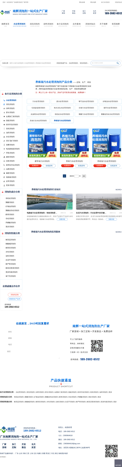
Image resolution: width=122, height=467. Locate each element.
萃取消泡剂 (10, 153)
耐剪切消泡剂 (11, 248)
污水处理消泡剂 (38, 101)
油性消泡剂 (10, 256)
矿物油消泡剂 (11, 206)
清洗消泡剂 (83, 63)
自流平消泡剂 (11, 260)
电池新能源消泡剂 (13, 149)
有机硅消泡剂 (11, 198)
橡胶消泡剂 (10, 173)
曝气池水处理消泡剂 (86, 101)
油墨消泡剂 (10, 169)
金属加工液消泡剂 (13, 116)
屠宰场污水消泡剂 (42, 161)
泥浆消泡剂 (10, 161)
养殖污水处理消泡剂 (74, 161)
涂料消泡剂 (10, 108)
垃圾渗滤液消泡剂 (38, 108)
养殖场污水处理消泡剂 (43, 63)
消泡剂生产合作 (14, 299)
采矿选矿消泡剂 (12, 141)
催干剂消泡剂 (11, 276)
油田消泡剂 (10, 133)
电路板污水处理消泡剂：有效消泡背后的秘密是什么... (42, 213)
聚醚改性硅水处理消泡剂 (110, 114)
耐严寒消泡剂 (11, 264)
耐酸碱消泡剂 (11, 244)
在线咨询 (49, 166)
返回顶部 (118, 465)
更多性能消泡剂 (11, 272)
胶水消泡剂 (10, 112)
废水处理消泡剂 (62, 101)
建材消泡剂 (10, 157)
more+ (119, 190)
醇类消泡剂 (10, 214)
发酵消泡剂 (10, 145)
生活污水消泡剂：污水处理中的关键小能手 (91, 213)
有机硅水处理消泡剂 (62, 114)
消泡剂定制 (15, 295)
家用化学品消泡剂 (13, 165)
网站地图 (93, 2)
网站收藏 (82, 2)
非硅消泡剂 (10, 218)
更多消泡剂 (10, 185)
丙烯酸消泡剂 (11, 223)
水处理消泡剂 (29, 63)
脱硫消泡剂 (10, 120)
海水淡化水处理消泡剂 (62, 108)
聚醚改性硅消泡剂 (12, 210)
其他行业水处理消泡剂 (38, 121)
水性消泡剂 (10, 252)
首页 (11, 63)
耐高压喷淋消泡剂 (12, 268)
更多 (110, 392)
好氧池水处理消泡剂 (110, 101)
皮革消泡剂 (10, 181)
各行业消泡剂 (105, 2)
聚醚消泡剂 (10, 202)
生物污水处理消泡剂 (86, 108)
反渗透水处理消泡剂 (38, 114)
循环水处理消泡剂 (110, 108)
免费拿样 (35, 166)
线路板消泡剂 (11, 177)
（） (72, 465)
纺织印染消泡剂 (12, 124)
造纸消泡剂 (10, 129)
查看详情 (62, 219)
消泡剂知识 (118, 2)
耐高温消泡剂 (11, 240)
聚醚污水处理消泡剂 (86, 114)
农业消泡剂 (10, 137)
